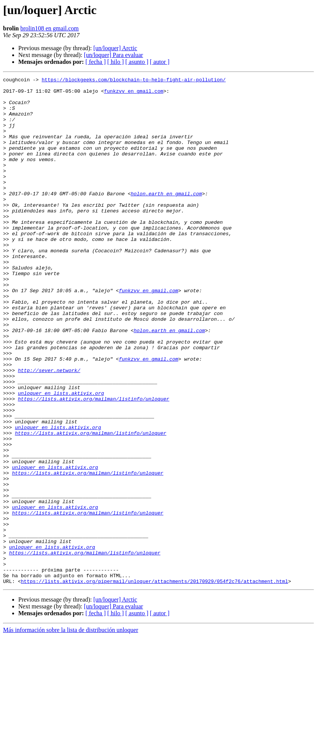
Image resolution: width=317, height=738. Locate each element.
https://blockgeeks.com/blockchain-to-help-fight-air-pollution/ (133, 80)
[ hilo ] (115, 62)
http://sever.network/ (49, 429)
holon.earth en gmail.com (166, 217)
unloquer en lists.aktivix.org (61, 456)
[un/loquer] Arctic (115, 48)
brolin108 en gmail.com (50, 28)
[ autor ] (160, 62)
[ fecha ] (95, 62)
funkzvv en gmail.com (133, 94)
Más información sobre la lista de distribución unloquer (70, 731)
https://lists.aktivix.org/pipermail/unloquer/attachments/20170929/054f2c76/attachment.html (154, 682)
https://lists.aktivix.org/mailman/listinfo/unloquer (93, 463)
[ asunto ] (136, 62)
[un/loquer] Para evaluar (113, 55)
